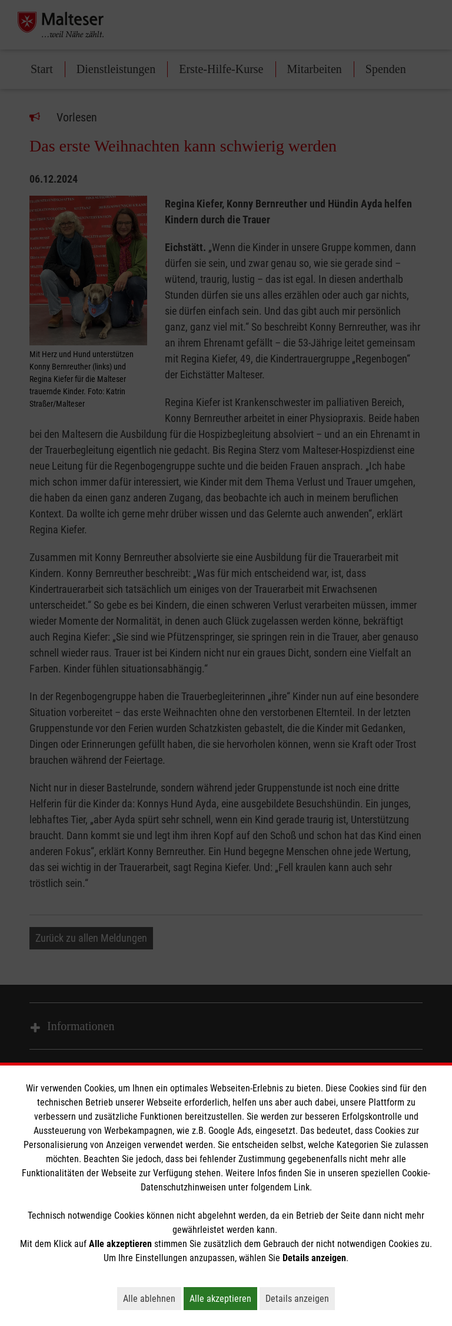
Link (302, 1187)
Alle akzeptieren (223, 1298)
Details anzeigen (300, 1298)
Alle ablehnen (152, 1298)
